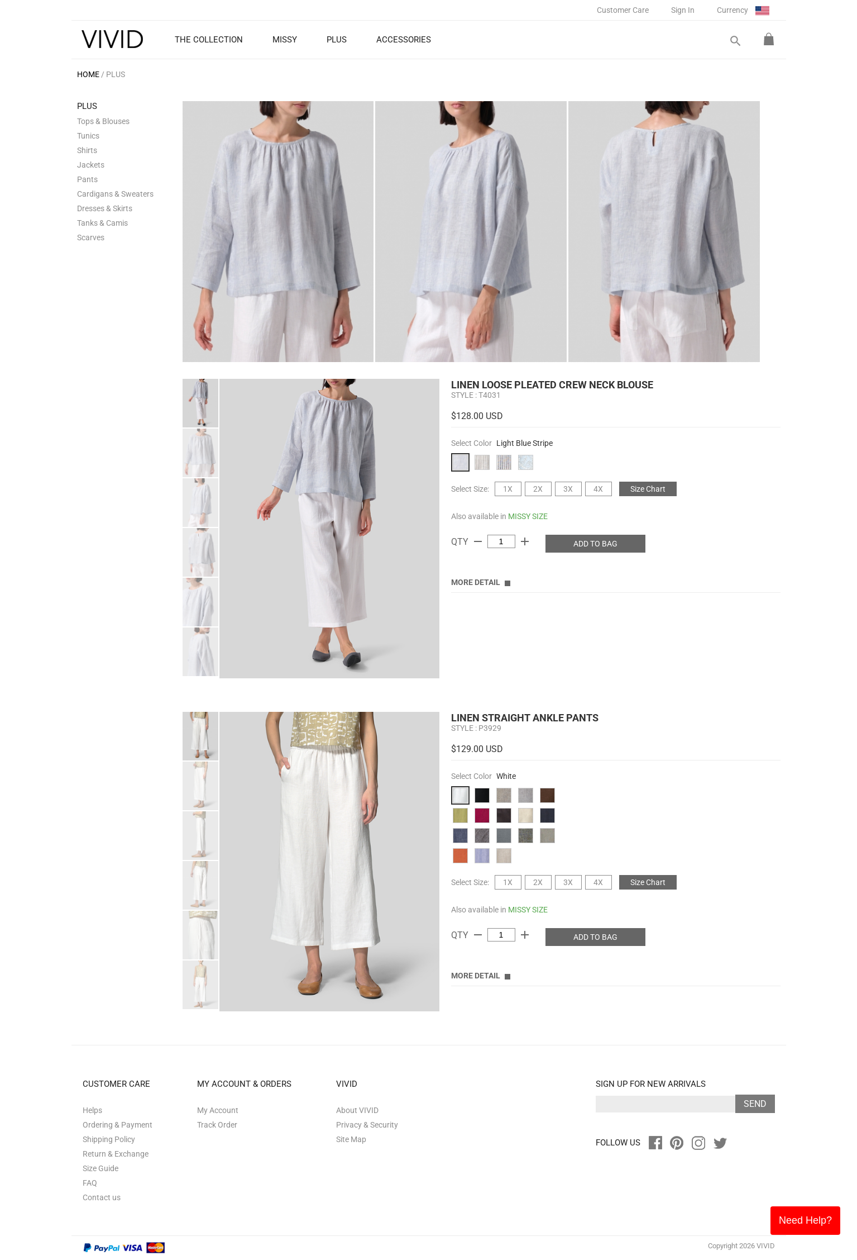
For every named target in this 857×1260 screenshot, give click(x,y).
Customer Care (623, 10)
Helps (92, 1110)
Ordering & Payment (117, 1124)
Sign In (683, 10)
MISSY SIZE (528, 516)
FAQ (90, 1182)
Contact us (102, 1197)
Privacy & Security (367, 1124)
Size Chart (648, 488)
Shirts (87, 150)
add (525, 541)
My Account (217, 1110)
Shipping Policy (109, 1139)
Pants (87, 179)
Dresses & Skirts (104, 208)
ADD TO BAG (595, 543)
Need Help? (805, 1220)
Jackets (90, 164)
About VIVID (357, 1110)
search (735, 41)
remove (478, 541)
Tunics (88, 135)
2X (538, 488)
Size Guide (100, 1168)
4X (598, 488)
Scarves (90, 237)
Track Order (217, 1124)
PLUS (115, 74)
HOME (88, 74)
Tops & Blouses (103, 121)
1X (508, 488)
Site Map (351, 1139)
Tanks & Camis (102, 222)
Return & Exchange (116, 1153)
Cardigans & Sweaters (115, 193)
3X (568, 488)
